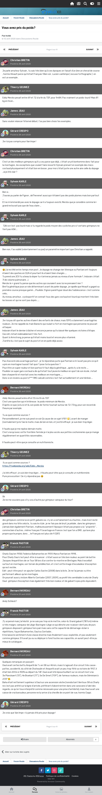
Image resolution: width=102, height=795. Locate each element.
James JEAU (17, 110)
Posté (20, 64)
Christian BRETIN (20, 60)
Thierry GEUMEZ (19, 87)
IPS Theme (28, 776)
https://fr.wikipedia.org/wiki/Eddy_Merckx (23, 466)
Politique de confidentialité (57, 776)
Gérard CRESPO (19, 130)
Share (25, 739)
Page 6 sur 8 (52, 49)
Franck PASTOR (19, 543)
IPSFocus (40, 776)
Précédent (13, 49)
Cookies (75, 776)
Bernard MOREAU (20, 387)
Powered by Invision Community (51, 781)
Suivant (90, 49)
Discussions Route (29, 39)
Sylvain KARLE (18, 181)
